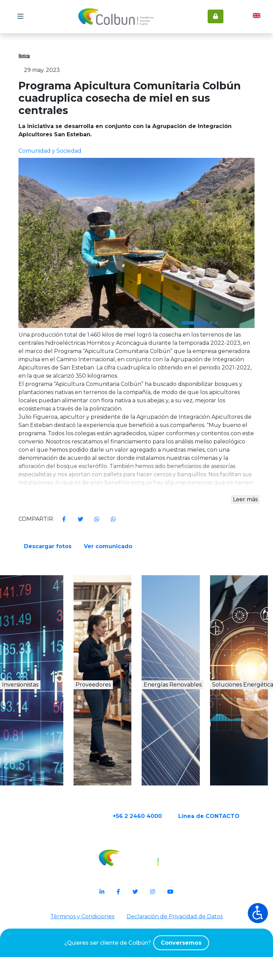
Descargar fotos (48, 564)
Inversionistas (42, 707)
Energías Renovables (176, 714)
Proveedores (110, 707)
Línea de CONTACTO (228, 849)
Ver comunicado (110, 564)
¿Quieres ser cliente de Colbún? (136, 942)
